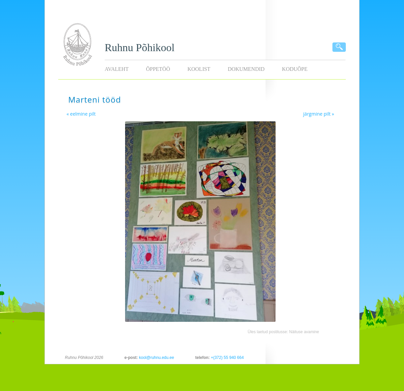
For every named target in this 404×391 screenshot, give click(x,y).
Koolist (198, 69)
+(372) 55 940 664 (227, 357)
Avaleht (116, 69)
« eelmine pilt (81, 114)
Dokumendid (246, 69)
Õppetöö (158, 69)
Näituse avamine (304, 332)
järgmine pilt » (318, 114)
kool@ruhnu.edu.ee (156, 357)
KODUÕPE (294, 69)
